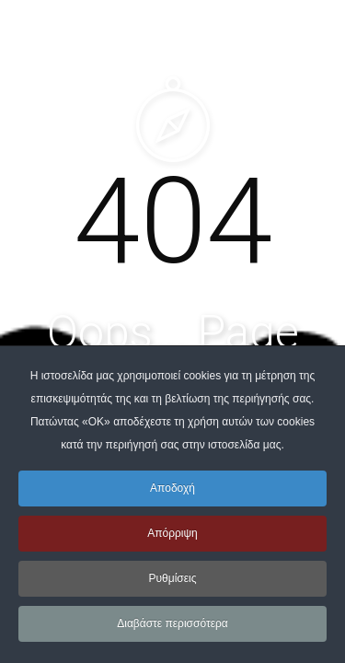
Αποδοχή (172, 488)
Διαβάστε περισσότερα (172, 623)
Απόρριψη (172, 533)
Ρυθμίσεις (172, 578)
